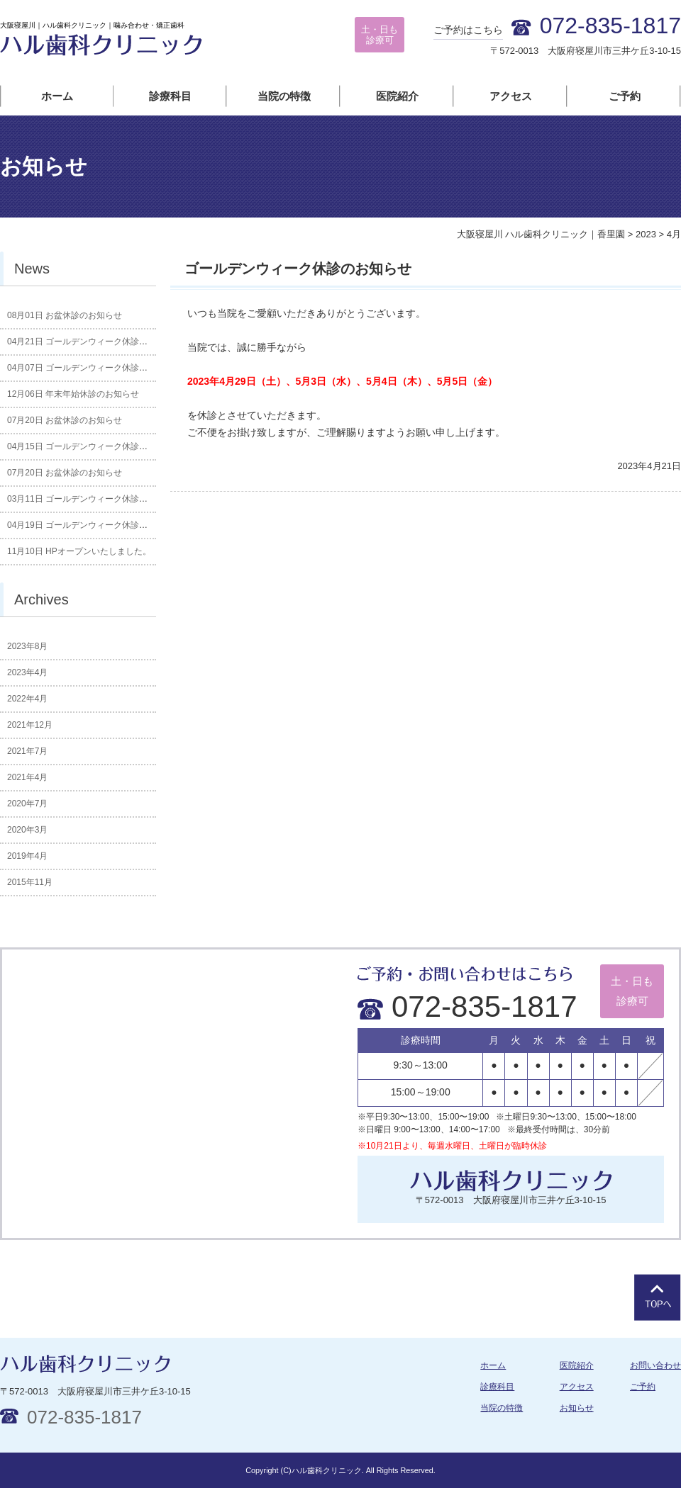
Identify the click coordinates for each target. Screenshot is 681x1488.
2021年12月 (29, 725)
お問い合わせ (655, 1365)
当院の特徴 (284, 96)
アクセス (510, 96)
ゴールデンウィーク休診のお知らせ (297, 268)
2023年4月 (27, 672)
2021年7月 (27, 751)
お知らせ (577, 1408)
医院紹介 (397, 96)
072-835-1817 (467, 1006)
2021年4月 (27, 777)
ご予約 (625, 96)
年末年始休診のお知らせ (73, 394)
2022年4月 (27, 699)
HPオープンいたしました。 (79, 551)
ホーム (57, 96)
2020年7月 (27, 803)
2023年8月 (27, 646)
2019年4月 (27, 856)
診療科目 (170, 96)
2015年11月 (29, 882)
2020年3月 (27, 830)
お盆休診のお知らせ (64, 315)
